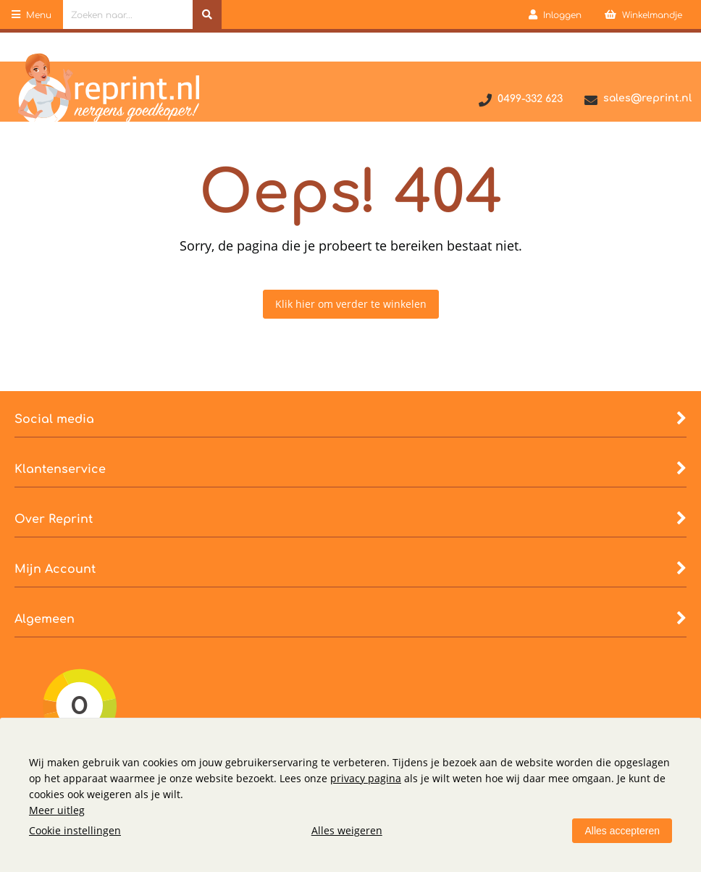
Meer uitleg (57, 810)
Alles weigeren (346, 830)
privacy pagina (365, 778)
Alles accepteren (622, 831)
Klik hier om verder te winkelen (351, 304)
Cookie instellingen (75, 830)
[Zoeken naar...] (207, 14)
